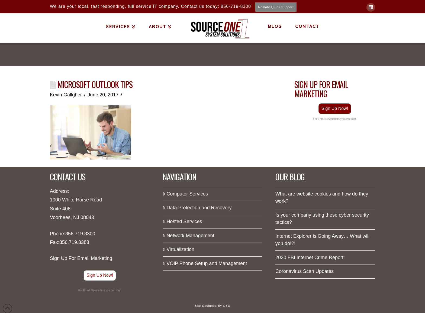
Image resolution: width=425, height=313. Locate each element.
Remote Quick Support (276, 7)
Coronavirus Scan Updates (304, 271)
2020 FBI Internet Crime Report (309, 257)
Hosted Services (182, 221)
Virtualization (178, 249)
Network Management (188, 235)
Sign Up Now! (334, 108)
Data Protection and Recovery (197, 207)
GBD (226, 305)
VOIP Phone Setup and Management (205, 263)
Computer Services (185, 194)
